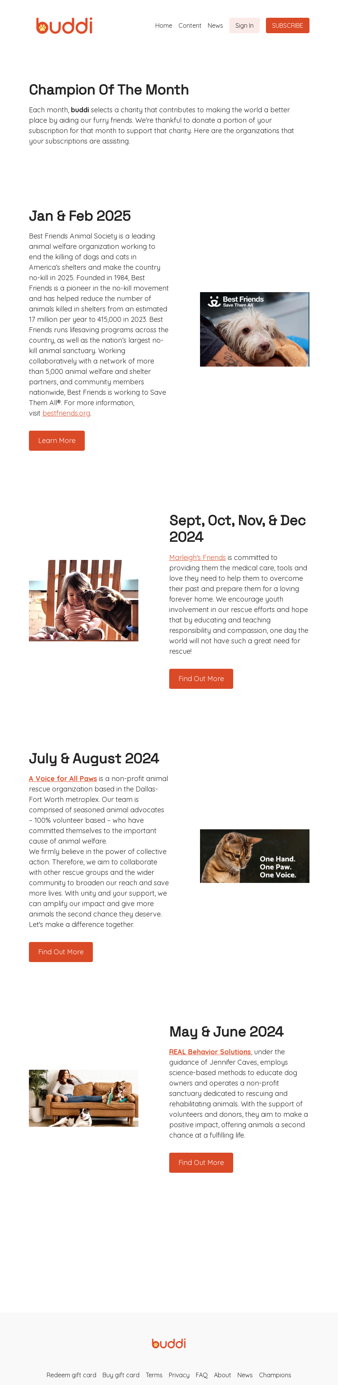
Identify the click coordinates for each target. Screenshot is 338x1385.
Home (163, 25)
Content (190, 25)
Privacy (179, 1375)
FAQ (202, 1375)
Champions (275, 1375)
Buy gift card (121, 1375)
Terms (154, 1375)
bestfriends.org (66, 413)
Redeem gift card (71, 1375)
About (222, 1375)
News (215, 25)
